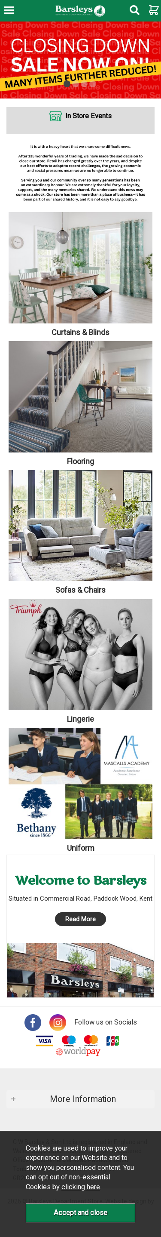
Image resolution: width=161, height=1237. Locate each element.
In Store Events (88, 116)
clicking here (80, 1187)
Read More (80, 919)
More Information (83, 1099)
